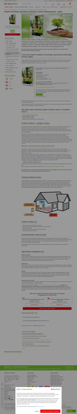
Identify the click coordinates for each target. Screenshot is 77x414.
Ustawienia (37, 411)
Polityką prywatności (40, 406)
